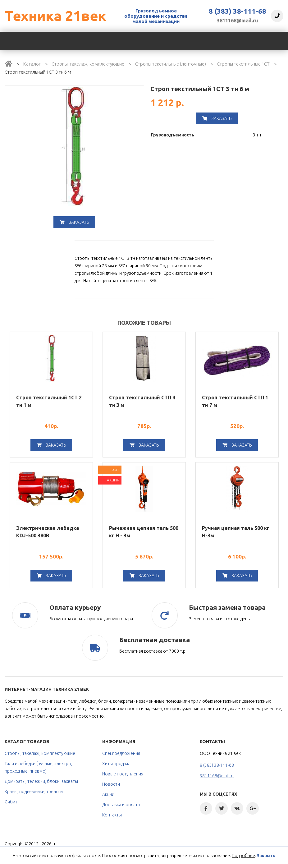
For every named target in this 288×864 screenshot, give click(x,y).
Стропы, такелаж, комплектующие (88, 64)
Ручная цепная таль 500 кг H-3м (235, 531)
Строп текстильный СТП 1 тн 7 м (235, 401)
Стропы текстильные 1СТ (243, 64)
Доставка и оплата (121, 804)
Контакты (112, 814)
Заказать (74, 222)
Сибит (11, 801)
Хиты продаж (115, 763)
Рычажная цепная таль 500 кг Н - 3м (143, 531)
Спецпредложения (121, 753)
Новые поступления (122, 773)
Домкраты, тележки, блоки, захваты (41, 781)
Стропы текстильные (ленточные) (170, 64)
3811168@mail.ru (237, 20)
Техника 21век (55, 16)
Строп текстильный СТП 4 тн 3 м (142, 401)
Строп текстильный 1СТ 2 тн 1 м (49, 401)
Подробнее (243, 855)
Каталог (32, 64)
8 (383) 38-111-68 (237, 11)
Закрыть (266, 855)
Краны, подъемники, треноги (34, 791)
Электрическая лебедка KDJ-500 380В (47, 531)
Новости (111, 784)
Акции (108, 794)
